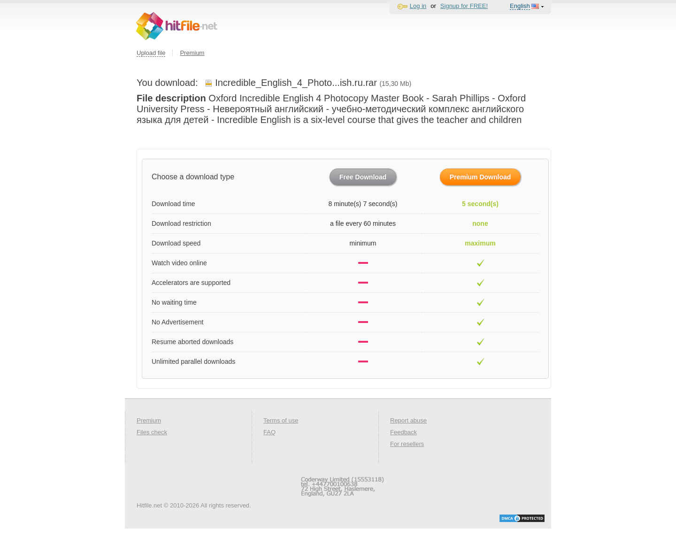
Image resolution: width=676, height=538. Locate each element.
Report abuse (408, 420)
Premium (192, 52)
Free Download (362, 177)
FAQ (269, 432)
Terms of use (280, 420)
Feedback (403, 432)
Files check (152, 432)
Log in (418, 5)
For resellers (407, 443)
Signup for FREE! (464, 5)
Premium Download (480, 177)
